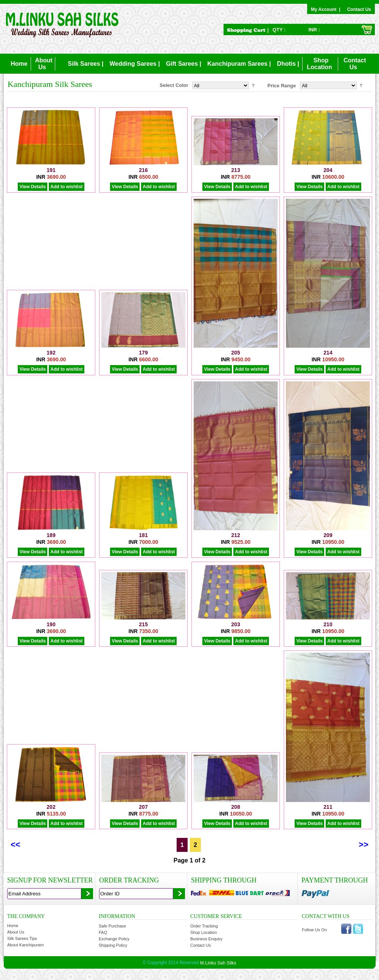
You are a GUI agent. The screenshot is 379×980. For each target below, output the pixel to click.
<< (15, 844)
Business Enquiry (206, 939)
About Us (15, 932)
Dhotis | (288, 63)
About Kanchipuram (25, 945)
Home (19, 63)
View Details (32, 186)
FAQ (103, 932)
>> (363, 844)
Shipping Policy (113, 945)
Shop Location (203, 932)
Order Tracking (204, 926)
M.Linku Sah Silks (218, 962)
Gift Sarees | (183, 63)
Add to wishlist (66, 186)
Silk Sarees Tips (22, 938)
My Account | (327, 9)
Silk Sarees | (85, 63)
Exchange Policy (114, 939)
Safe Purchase (112, 926)
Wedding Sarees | (135, 63)
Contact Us (359, 9)
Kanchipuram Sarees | (239, 63)
